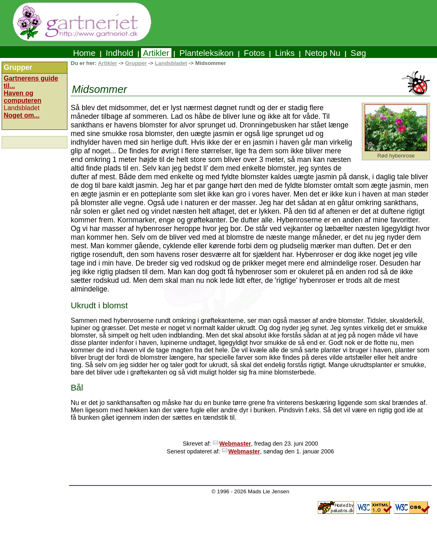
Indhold (119, 53)
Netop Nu (323, 53)
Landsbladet (171, 63)
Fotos (254, 53)
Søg (358, 53)
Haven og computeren (23, 97)
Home (84, 53)
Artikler (156, 53)
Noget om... (21, 115)
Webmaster (235, 443)
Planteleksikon (206, 53)
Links (285, 53)
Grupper (136, 63)
